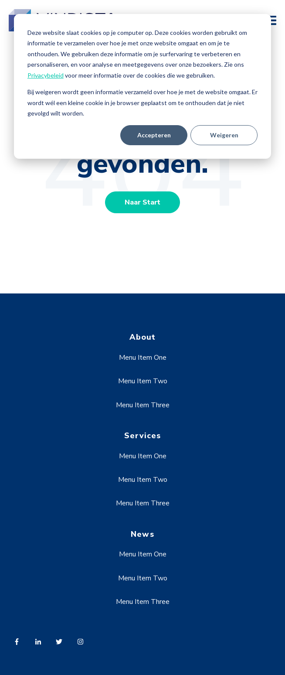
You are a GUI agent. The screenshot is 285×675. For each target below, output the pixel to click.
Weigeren (224, 135)
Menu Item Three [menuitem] (143, 405)
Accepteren (154, 135)
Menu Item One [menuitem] (142, 357)
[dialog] (142, 86)
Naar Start (142, 202)
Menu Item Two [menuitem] (142, 381)
